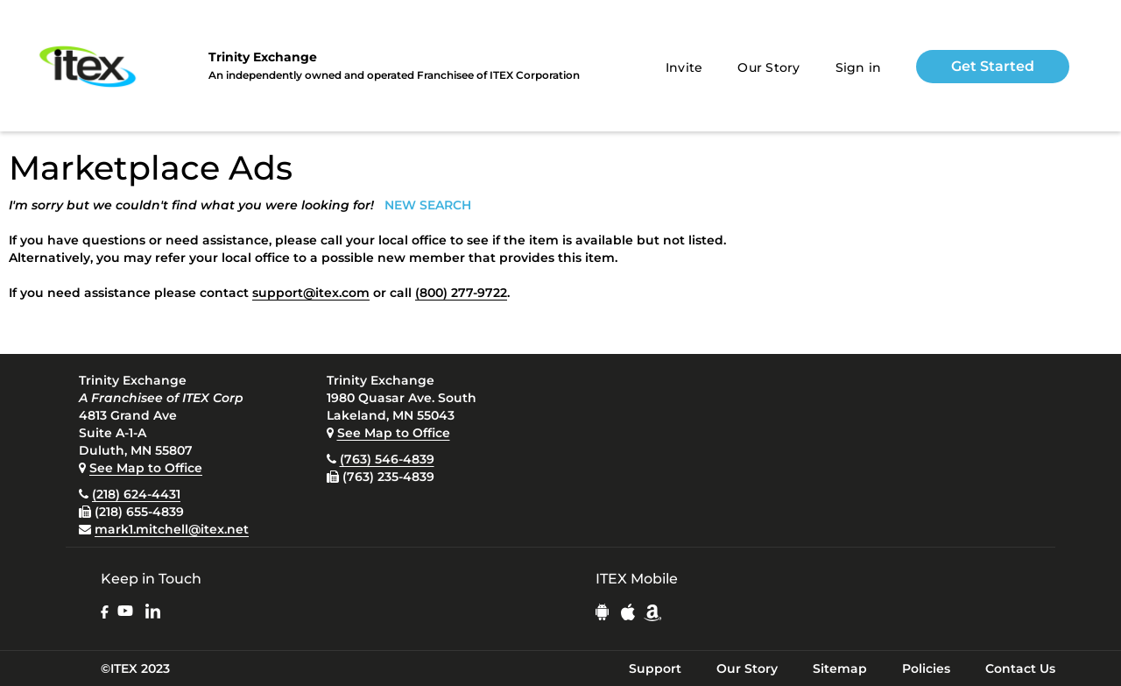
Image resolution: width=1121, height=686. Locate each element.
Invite (684, 67)
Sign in (858, 67)
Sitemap (840, 668)
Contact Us (1020, 668)
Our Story (768, 67)
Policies (926, 668)
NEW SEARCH (427, 205)
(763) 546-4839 (387, 459)
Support (655, 668)
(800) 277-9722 (461, 293)
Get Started (992, 66)
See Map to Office (145, 468)
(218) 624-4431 (136, 494)
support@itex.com (311, 293)
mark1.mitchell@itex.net (172, 529)
